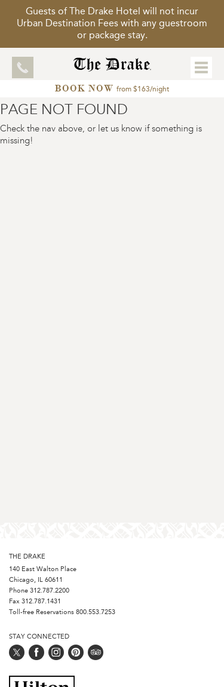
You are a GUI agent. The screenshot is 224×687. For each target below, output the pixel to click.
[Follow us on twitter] (16, 652)
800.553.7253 (95, 612)
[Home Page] (112, 68)
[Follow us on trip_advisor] (95, 652)
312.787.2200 (49, 591)
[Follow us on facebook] (36, 652)
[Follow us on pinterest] (76, 652)
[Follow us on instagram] (56, 652)
